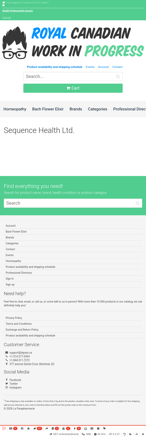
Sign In (10, 278)
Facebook (15, 379)
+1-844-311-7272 (20, 360)
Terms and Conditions (19, 323)
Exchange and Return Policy (22, 329)
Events (90, 67)
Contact (117, 67)
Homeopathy (14, 109)
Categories (97, 109)
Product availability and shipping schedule (30, 266)
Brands (76, 109)
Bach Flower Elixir (48, 109)
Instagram (15, 387)
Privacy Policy (14, 317)
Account (103, 67)
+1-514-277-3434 (20, 356)
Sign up (10, 284)
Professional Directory (19, 272)
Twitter (14, 383)
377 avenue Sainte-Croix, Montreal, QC (32, 363)
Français (6, 17)
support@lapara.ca (21, 352)
